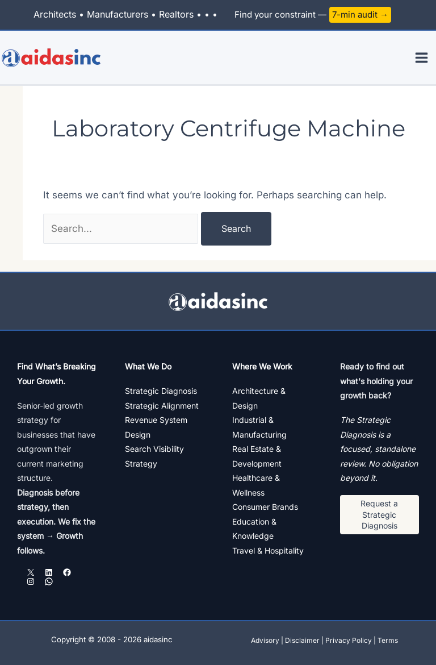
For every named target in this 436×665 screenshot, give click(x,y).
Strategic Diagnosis (161, 391)
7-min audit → (360, 14)
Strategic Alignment (162, 405)
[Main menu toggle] (422, 57)
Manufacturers (117, 14)
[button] (380, 514)
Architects (54, 14)
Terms (388, 640)
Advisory (265, 640)
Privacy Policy (348, 640)
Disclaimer (302, 640)
